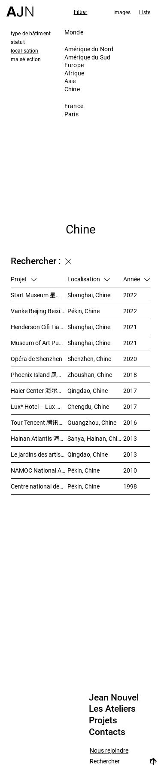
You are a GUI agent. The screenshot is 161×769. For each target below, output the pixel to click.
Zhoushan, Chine (89, 374)
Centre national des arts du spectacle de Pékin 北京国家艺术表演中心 (39, 486)
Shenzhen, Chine (89, 359)
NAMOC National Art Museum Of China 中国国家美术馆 (39, 470)
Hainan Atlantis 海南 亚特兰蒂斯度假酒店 (39, 438)
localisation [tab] (24, 50)
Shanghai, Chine (88, 295)
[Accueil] (19, 8)
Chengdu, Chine (88, 406)
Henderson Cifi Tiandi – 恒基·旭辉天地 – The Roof (39, 327)
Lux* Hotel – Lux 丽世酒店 (39, 406)
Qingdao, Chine (87, 390)
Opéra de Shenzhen (36, 359)
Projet (23, 279)
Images (122, 12)
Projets (103, 720)
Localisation (88, 279)
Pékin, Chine (83, 311)
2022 (130, 295)
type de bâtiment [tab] (31, 33)
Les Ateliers (112, 708)
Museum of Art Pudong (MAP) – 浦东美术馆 (39, 343)
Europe (74, 65)
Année (136, 279)
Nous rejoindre (109, 750)
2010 (130, 470)
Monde (73, 32)
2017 (130, 390)
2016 (130, 422)
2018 (130, 374)
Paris (71, 114)
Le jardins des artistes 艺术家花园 (39, 454)
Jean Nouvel (114, 697)
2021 (130, 327)
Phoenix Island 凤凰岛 (39, 374)
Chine (72, 89)
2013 (130, 438)
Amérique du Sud (87, 57)
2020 (130, 359)
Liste (144, 12)
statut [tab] (18, 41)
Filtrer (81, 11)
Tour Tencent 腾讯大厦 (39, 422)
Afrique (74, 73)
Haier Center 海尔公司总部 (39, 390)
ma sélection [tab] (26, 59)
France (73, 106)
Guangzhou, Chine (91, 422)
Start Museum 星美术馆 (39, 295)
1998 (130, 486)
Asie (70, 81)
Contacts (107, 732)
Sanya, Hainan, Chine (95, 438)
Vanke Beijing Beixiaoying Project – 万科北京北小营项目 (39, 311)
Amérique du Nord (88, 49)
